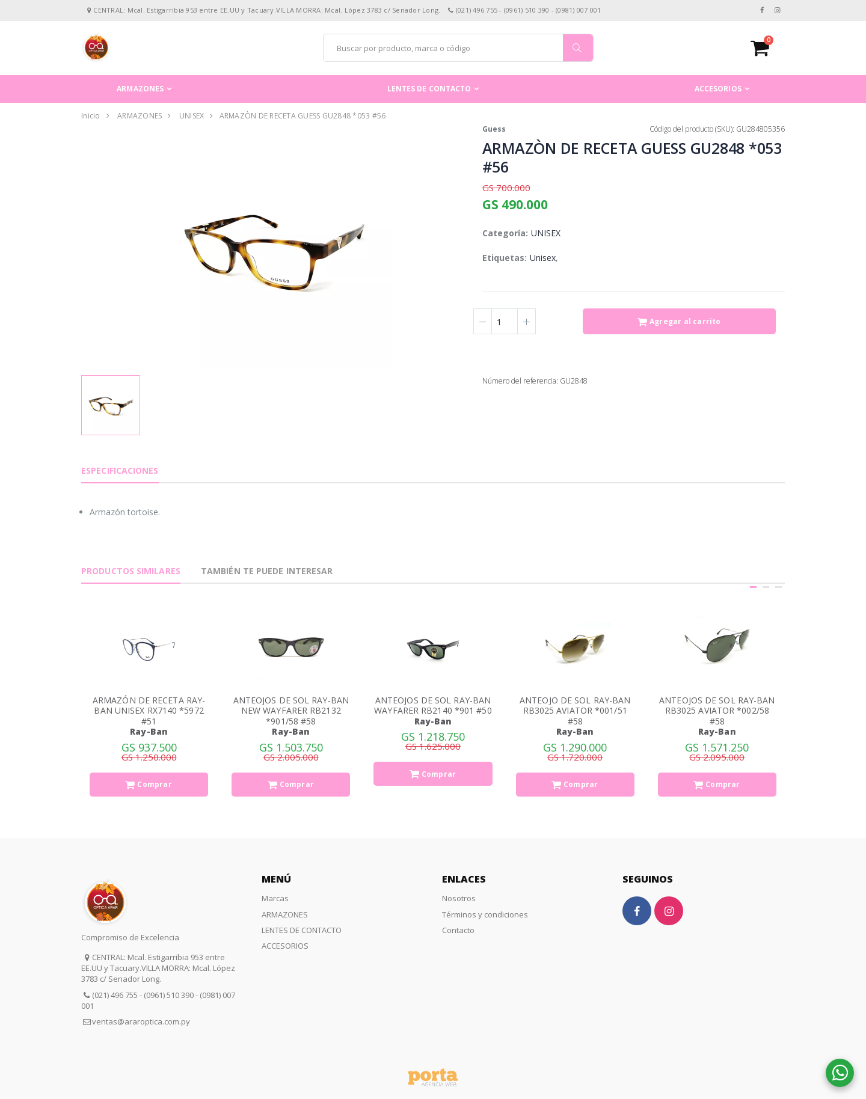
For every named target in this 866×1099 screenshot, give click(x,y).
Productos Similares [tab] (130, 571)
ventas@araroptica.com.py (141, 1021)
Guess (494, 129)
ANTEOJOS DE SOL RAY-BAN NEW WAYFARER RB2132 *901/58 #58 (291, 710)
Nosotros (459, 898)
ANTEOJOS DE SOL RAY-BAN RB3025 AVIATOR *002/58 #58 (717, 710)
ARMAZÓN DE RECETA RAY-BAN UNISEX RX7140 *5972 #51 (149, 710)
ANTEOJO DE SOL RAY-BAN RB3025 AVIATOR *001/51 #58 (575, 710)
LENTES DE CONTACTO (429, 89)
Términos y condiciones (485, 914)
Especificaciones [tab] (120, 470)
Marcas (275, 898)
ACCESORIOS (718, 89)
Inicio (90, 116)
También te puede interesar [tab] (267, 571)
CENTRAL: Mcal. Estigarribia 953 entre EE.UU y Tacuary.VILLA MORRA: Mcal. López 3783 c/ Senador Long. (158, 968)
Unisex (543, 257)
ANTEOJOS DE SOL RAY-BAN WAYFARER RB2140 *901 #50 (432, 705)
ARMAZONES (140, 89)
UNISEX (191, 116)
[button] (768, 48)
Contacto (458, 930)
